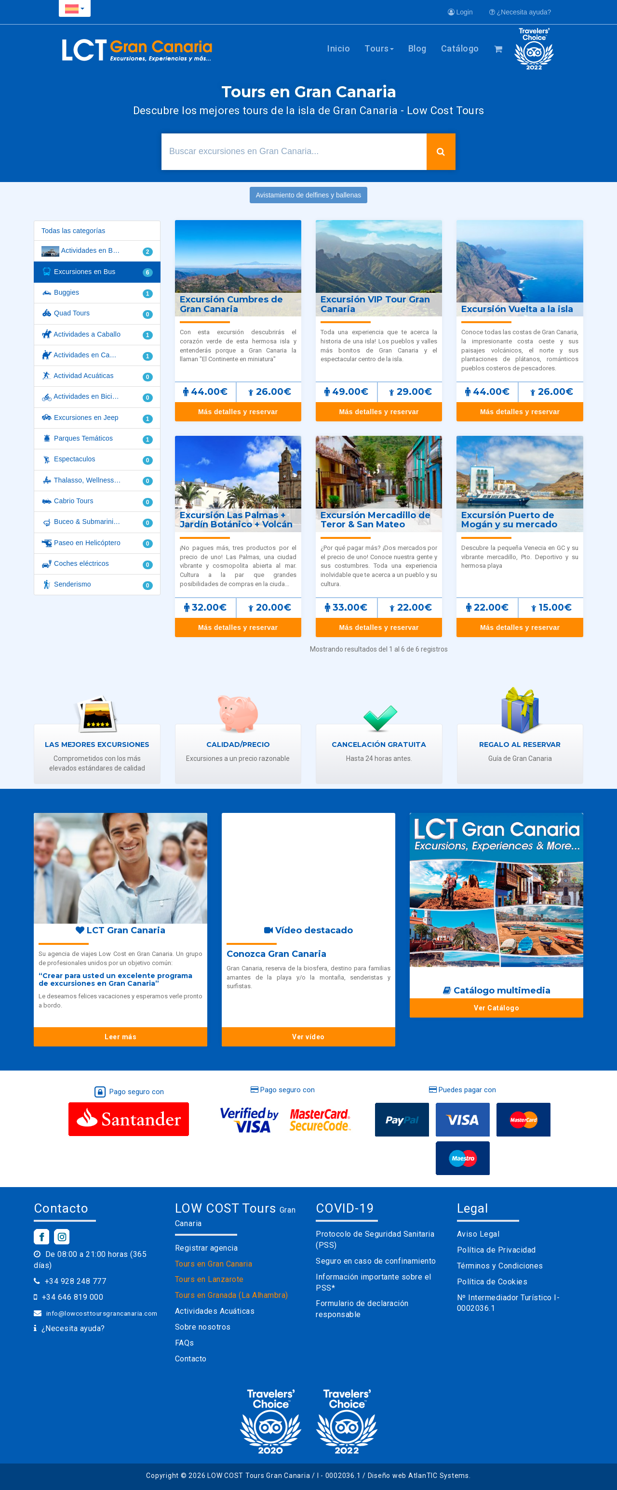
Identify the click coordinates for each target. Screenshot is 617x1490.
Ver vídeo (308, 1037)
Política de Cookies (492, 1281)
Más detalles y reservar (238, 412)
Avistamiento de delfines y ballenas (308, 195)
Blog (417, 48)
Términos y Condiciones (500, 1265)
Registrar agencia (206, 1248)
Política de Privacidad (496, 1250)
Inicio (338, 48)
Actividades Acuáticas (215, 1311)
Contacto (191, 1358)
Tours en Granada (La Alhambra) (231, 1295)
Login (460, 12)
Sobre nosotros (203, 1327)
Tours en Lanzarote (209, 1279)
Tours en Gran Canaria (214, 1263)
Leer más (120, 1037)
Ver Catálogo (496, 1008)
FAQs (184, 1342)
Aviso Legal (478, 1234)
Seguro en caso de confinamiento (376, 1261)
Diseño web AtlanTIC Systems (418, 1475)
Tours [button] (379, 48)
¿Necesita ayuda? (520, 12)
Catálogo (460, 48)
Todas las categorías (73, 231)
